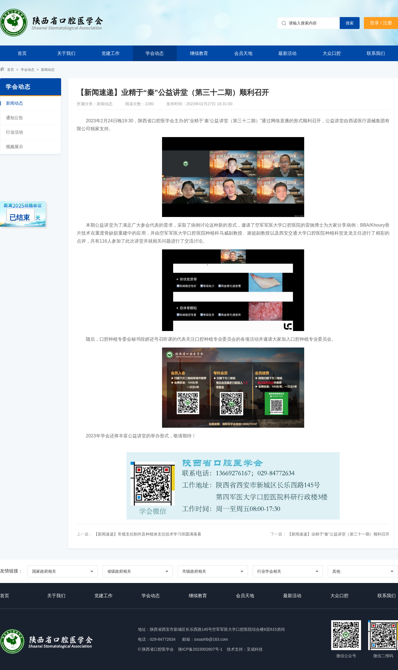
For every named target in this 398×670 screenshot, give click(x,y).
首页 (22, 53)
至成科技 (255, 649)
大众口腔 (332, 53)
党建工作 (110, 53)
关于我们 (66, 53)
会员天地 (243, 53)
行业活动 (14, 132)
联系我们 (376, 53)
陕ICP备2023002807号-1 (200, 649)
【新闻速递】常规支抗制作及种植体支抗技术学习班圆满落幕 (147, 534)
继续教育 (199, 53)
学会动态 (155, 53)
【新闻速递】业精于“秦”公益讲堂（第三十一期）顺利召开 (337, 534)
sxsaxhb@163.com (211, 639)
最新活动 (287, 53)
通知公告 (14, 117)
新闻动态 (48, 70)
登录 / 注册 (381, 22)
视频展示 (14, 146)
